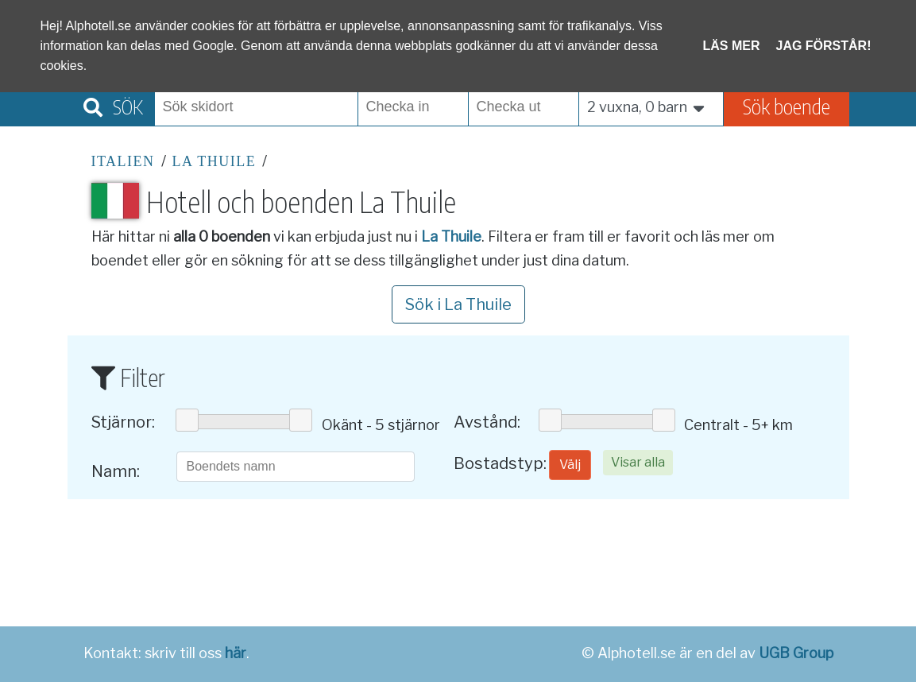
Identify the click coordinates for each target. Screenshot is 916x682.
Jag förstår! (824, 45)
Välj (570, 464)
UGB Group (796, 653)
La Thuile (214, 161)
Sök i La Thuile (458, 304)
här (235, 653)
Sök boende (786, 106)
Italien (123, 161)
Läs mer (731, 45)
